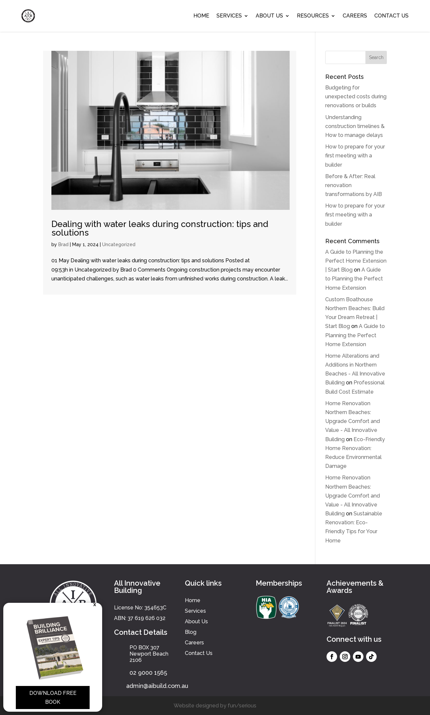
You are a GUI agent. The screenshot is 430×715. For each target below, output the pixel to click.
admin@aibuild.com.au (157, 685)
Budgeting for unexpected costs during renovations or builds (356, 96)
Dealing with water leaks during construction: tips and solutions (159, 228)
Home (201, 16)
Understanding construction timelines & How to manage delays (355, 126)
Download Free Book (52, 697)
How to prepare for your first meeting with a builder (355, 156)
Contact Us (391, 16)
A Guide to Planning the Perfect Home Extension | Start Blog (356, 261)
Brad (63, 244)
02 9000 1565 (148, 672)
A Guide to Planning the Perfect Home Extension (354, 279)
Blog (190, 632)
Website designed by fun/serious (215, 705)
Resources (313, 16)
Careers (355, 16)
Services (229, 16)
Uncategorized (118, 244)
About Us (269, 16)
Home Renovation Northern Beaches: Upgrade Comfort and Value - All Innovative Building (352, 421)
